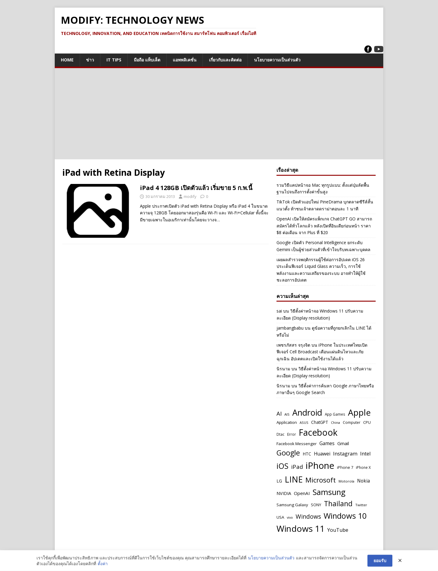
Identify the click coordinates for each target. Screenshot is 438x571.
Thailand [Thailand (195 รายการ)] (338, 503)
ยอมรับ (380, 561)
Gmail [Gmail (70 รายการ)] (343, 443)
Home (67, 60)
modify (190, 196)
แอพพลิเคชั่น (184, 60)
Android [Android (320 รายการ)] (307, 412)
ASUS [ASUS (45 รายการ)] (304, 422)
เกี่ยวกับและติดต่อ (225, 60)
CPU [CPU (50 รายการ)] (367, 422)
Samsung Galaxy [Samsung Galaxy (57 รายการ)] (292, 504)
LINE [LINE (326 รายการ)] (294, 479)
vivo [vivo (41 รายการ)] (290, 517)
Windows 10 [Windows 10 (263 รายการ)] (345, 515)
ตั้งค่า (103, 564)
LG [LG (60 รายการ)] (279, 481)
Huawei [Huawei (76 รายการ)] (322, 453)
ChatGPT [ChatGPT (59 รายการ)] (319, 422)
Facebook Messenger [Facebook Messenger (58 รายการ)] (296, 443)
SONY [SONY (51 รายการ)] (316, 504)
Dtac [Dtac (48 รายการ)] (280, 434)
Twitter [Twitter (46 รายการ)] (361, 505)
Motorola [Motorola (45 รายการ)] (346, 481)
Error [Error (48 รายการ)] (291, 434)
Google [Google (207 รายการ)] (288, 453)
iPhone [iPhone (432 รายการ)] (320, 465)
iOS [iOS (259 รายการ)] (282, 466)
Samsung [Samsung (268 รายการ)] (329, 492)
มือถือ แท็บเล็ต (147, 60)
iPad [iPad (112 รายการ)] (297, 466)
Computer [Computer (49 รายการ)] (351, 422)
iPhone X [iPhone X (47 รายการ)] (363, 467)
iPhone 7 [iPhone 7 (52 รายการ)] (345, 467)
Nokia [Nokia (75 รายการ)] (363, 481)
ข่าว (90, 60)
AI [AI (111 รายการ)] (279, 413)
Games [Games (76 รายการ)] (327, 443)
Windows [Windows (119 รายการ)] (308, 517)
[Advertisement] (219, 113)
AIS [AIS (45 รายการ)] (287, 414)
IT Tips (113, 60)
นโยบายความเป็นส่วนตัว (277, 60)
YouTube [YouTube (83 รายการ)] (337, 530)
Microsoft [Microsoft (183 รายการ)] (320, 480)
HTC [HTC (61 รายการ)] (307, 454)
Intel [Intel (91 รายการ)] (365, 453)
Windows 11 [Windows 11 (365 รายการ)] (300, 528)
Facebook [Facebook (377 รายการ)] (318, 432)
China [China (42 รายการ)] (335, 422)
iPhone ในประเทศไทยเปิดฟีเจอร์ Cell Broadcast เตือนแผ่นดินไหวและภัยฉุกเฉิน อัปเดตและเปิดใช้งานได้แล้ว (321, 352)
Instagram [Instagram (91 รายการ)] (345, 453)
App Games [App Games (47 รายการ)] (335, 414)
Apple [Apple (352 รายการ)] (359, 412)
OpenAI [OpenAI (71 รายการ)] (302, 493)
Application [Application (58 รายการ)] (286, 422)
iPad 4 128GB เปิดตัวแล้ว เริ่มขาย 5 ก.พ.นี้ (196, 188)
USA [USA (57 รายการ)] (280, 517)
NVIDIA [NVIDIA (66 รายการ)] (283, 493)
